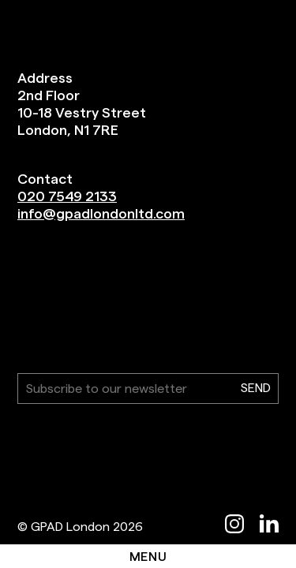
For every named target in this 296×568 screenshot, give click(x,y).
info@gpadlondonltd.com (101, 213)
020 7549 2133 (67, 196)
